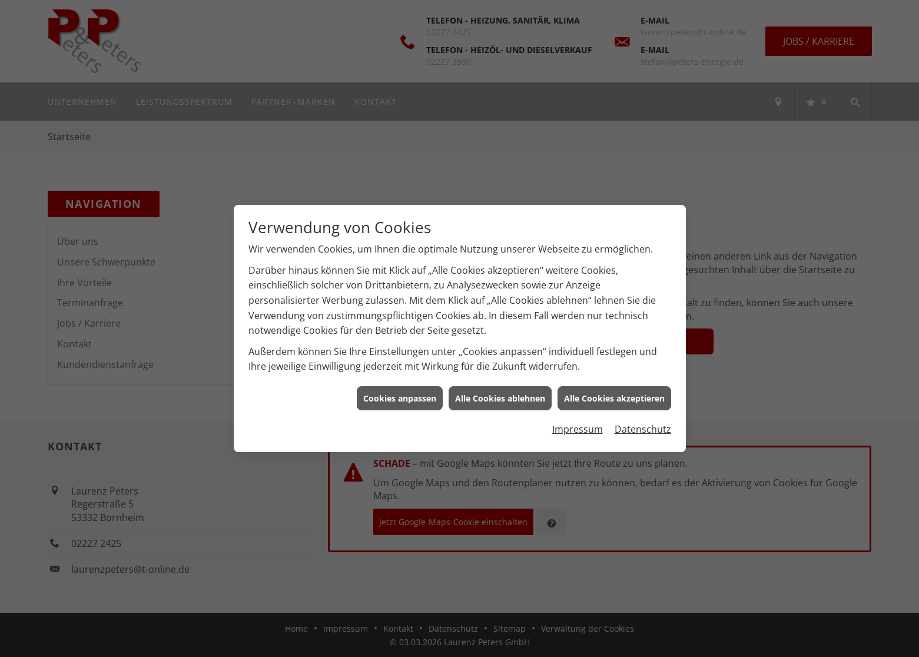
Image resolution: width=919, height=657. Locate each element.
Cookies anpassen (399, 396)
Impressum (577, 427)
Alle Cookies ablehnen (500, 396)
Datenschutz (643, 427)
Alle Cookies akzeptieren (614, 396)
